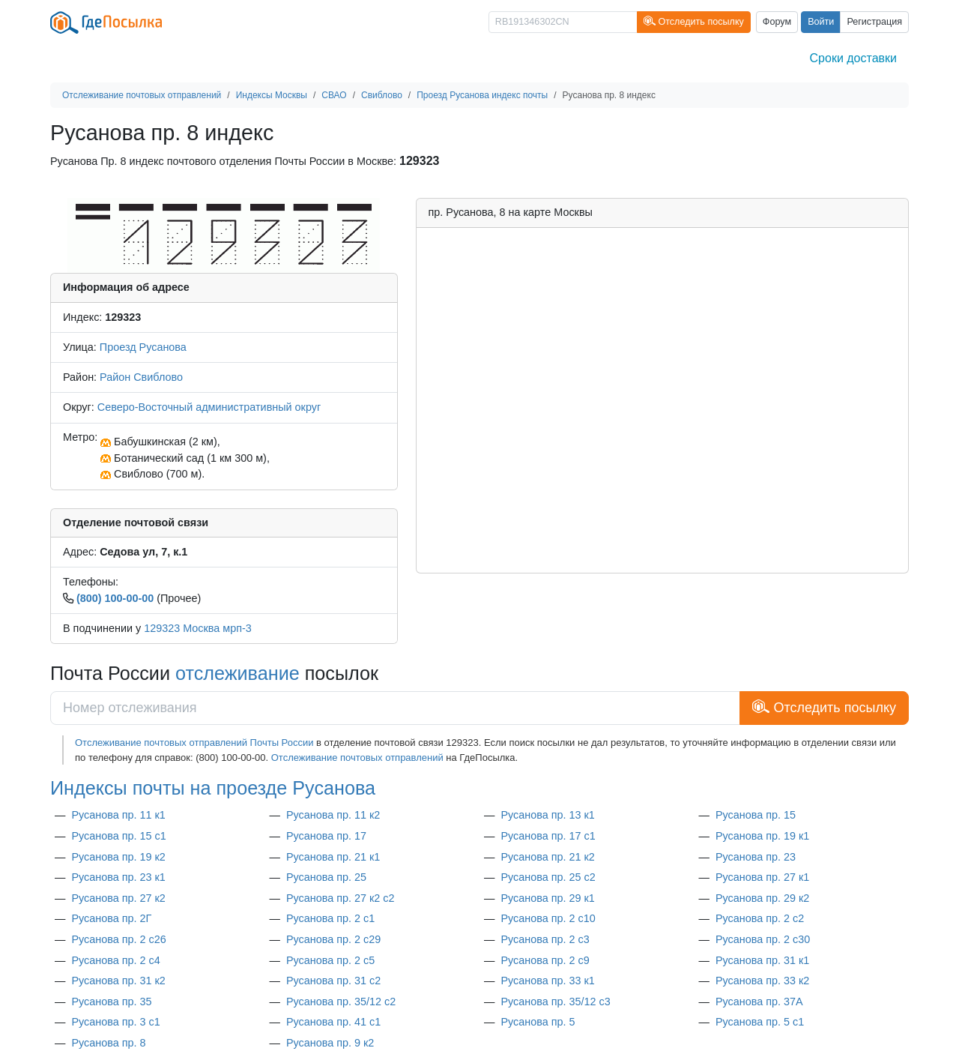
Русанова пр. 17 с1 (547, 836)
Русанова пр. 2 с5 (330, 960)
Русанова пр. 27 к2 (118, 898)
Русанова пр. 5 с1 (760, 1022)
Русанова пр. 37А (759, 1002)
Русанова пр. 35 (111, 1002)
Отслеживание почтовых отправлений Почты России (194, 742)
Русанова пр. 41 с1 (333, 1022)
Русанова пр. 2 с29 (333, 939)
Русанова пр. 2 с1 (330, 918)
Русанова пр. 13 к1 (547, 815)
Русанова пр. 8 (108, 1043)
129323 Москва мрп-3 (198, 628)
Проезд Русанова (143, 347)
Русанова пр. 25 (326, 877)
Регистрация (874, 21)
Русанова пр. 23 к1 (118, 877)
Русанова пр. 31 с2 (333, 981)
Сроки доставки (853, 58)
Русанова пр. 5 (537, 1022)
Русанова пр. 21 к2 (547, 857)
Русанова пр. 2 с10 (547, 918)
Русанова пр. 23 (756, 857)
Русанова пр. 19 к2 (118, 857)
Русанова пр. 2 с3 (544, 939)
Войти (821, 21)
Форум (777, 21)
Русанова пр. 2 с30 (763, 939)
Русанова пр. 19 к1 (762, 836)
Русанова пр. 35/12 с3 (555, 1002)
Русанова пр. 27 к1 (762, 877)
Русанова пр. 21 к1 (333, 857)
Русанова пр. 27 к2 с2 (340, 898)
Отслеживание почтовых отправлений (357, 757)
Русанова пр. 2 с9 (544, 960)
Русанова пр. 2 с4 (115, 960)
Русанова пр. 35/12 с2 (341, 1002)
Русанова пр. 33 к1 (547, 981)
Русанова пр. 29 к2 (762, 898)
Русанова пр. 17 (326, 836)
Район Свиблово (141, 377)
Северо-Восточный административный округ (209, 407)
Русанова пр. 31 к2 (118, 981)
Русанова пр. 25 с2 (547, 877)
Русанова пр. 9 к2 (330, 1043)
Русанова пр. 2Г (111, 918)
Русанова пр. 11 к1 (118, 815)
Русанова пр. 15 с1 (118, 836)
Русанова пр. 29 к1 (547, 898)
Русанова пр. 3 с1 (115, 1022)
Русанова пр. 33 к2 (762, 981)
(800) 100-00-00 (115, 598)
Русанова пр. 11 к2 (333, 815)
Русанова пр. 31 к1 (762, 960)
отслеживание (237, 673)
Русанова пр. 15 (756, 815)
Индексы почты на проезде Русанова (212, 787)
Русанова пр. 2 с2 (760, 918)
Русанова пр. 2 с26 (118, 939)
